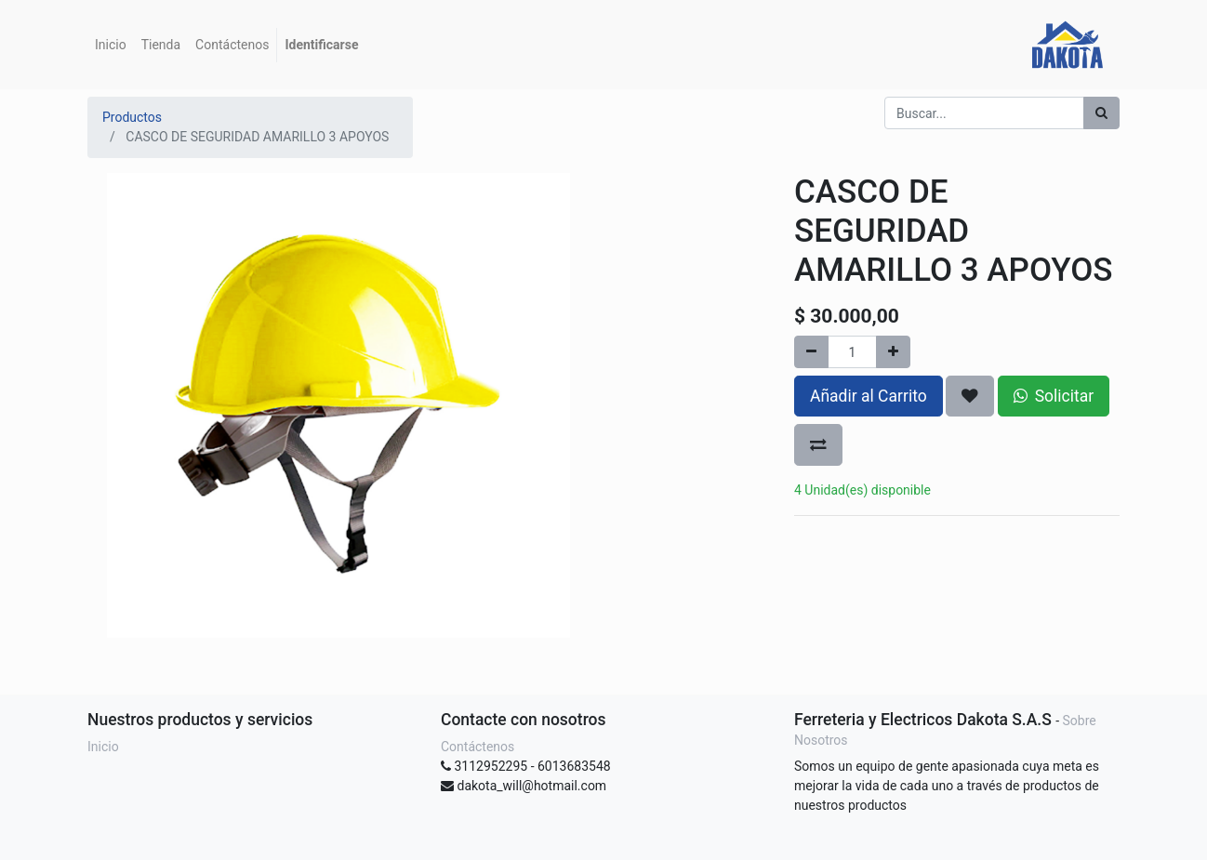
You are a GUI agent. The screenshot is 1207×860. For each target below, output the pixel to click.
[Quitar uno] (811, 352)
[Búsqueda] (1101, 113)
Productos (132, 117)
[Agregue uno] (893, 352)
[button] (970, 396)
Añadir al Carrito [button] (868, 396)
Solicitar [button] (1054, 396)
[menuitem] (110, 45)
